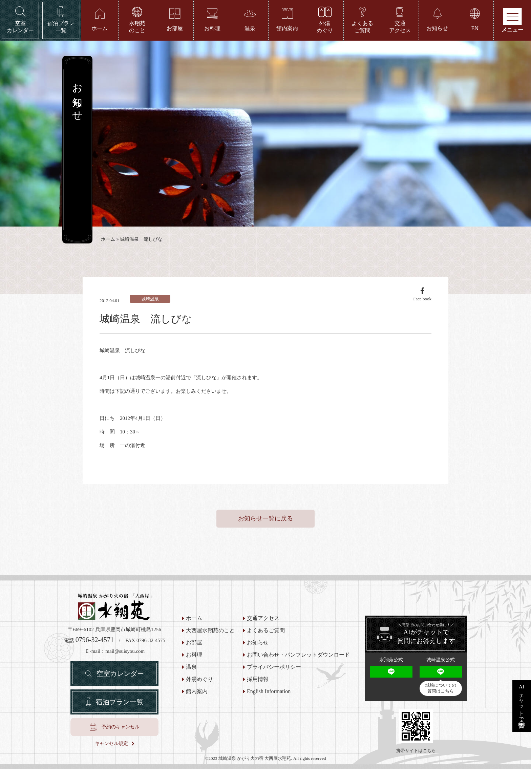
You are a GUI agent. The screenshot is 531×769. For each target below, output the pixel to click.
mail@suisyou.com (125, 651)
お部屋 (194, 642)
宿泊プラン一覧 (119, 702)
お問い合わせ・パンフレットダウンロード (298, 655)
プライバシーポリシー (274, 667)
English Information (269, 691)
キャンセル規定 (111, 743)
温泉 (191, 667)
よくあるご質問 (266, 630)
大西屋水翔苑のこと (210, 630)
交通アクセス (263, 618)
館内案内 (197, 691)
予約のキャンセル (121, 726)
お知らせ (258, 642)
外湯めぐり (199, 679)
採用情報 (258, 679)
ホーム (108, 239)
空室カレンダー (120, 673)
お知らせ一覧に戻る (265, 518)
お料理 (194, 655)
